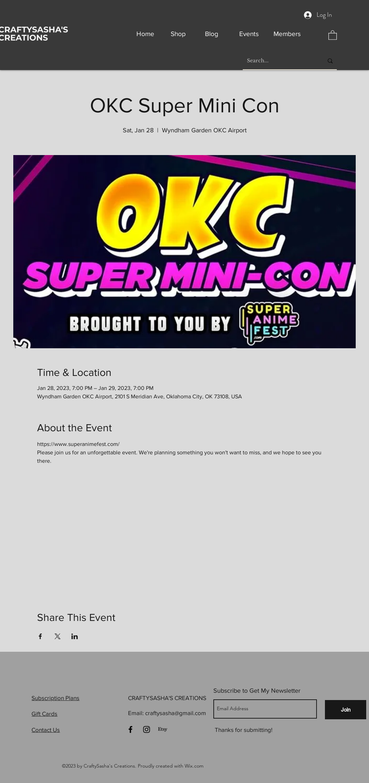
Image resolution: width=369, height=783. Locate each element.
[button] (332, 35)
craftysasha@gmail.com (175, 712)
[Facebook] (130, 729)
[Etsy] (162, 729)
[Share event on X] (57, 636)
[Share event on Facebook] (40, 636)
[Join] (345, 709)
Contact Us (45, 729)
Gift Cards (44, 713)
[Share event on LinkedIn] (74, 636)
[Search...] (280, 61)
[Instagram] (146, 729)
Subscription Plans (55, 697)
